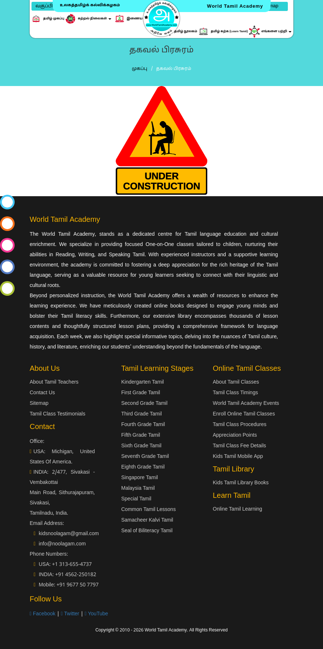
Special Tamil (136, 499)
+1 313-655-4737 (72, 565)
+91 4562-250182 (75, 575)
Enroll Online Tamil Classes (244, 414)
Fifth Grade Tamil (140, 435)
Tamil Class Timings (235, 393)
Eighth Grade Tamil (143, 467)
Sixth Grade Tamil (141, 446)
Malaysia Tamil (138, 488)
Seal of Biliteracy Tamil (146, 531)
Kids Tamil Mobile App (238, 457)
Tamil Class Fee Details (239, 446)
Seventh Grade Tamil (145, 457)
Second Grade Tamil (144, 403)
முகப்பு (139, 68)
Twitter (70, 614)
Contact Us (42, 393)
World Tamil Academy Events (246, 403)
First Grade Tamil (140, 393)
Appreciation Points (235, 435)
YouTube (96, 614)
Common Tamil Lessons (148, 510)
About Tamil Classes (236, 382)
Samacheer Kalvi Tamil (147, 520)
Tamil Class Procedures (240, 425)
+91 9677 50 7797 (77, 585)
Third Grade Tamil (141, 414)
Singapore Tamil (139, 478)
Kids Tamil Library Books (241, 483)
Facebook (42, 614)
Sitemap (39, 403)
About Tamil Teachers (54, 382)
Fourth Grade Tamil (143, 425)
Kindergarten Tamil (142, 382)
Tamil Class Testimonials (57, 414)
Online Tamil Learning (237, 509)
